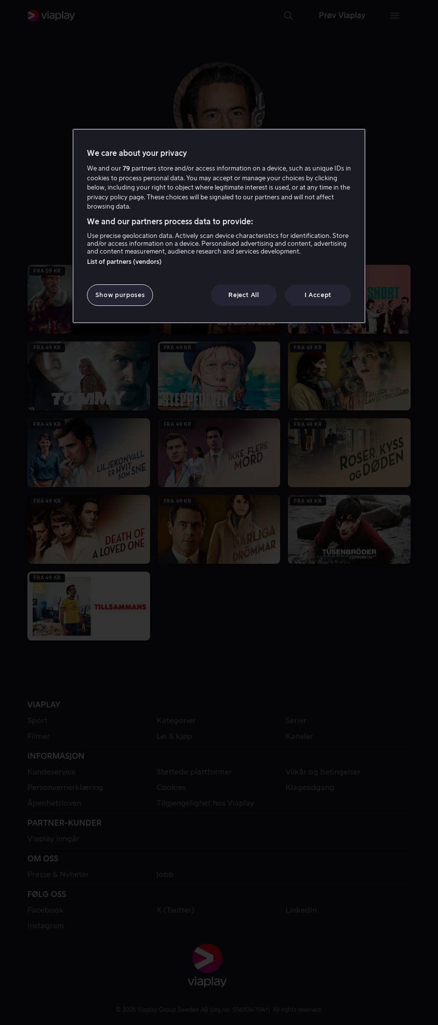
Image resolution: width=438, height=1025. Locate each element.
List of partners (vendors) (124, 261)
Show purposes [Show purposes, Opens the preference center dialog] (120, 295)
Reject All (243, 295)
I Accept (318, 295)
